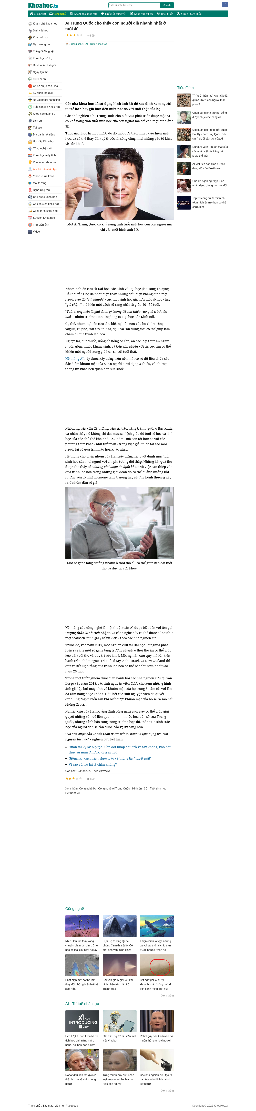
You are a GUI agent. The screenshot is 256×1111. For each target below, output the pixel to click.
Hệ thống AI (74, 358)
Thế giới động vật (113, 13)
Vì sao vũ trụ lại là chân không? (93, 764)
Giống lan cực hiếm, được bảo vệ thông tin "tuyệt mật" (110, 758)
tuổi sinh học (158, 788)
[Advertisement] (119, 73)
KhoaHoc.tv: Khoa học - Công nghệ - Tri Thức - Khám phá (46, 5)
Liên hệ (59, 1105)
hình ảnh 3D (139, 788)
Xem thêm (167, 995)
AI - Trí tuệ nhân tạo (96, 44)
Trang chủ (38, 13)
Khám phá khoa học (83, 13)
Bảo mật (48, 1105)
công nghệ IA (87, 788)
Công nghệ (57, 13)
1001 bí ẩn (165, 13)
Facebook (72, 1105)
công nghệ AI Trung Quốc (114, 788)
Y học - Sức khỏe (189, 13)
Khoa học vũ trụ (141, 13)
